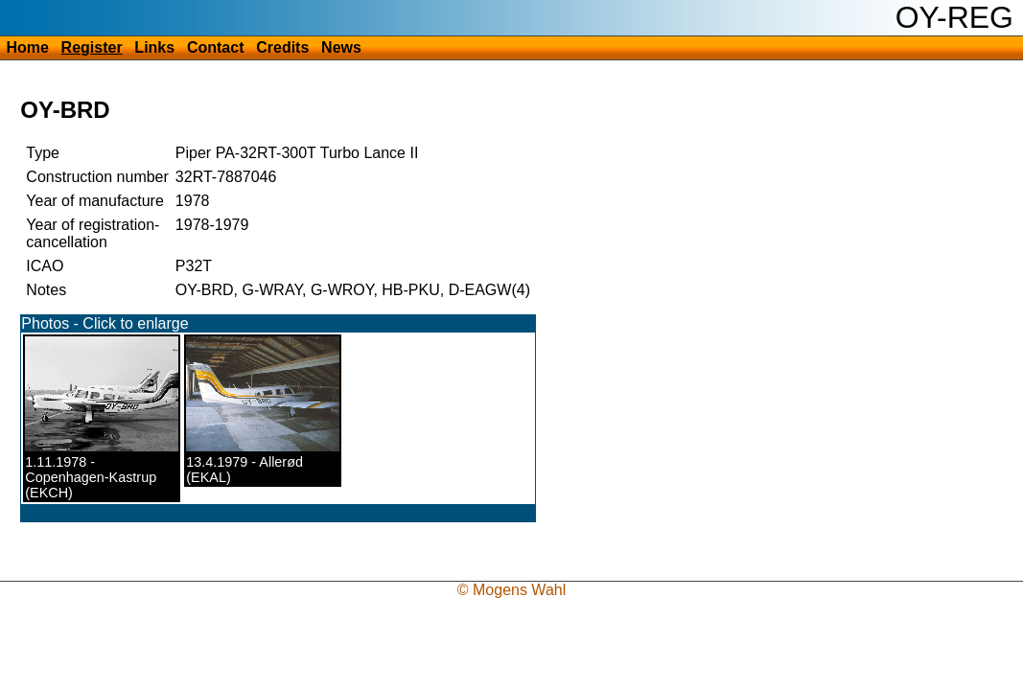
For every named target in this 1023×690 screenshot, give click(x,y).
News (341, 47)
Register (92, 47)
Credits (282, 47)
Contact (215, 47)
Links (154, 47)
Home (27, 47)
